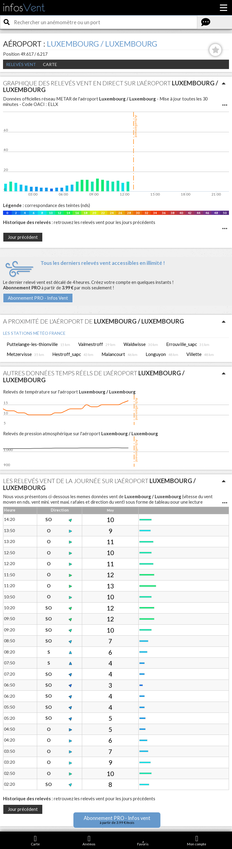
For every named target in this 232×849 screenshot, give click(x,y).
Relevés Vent (21, 64)
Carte (50, 64)
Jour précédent (23, 237)
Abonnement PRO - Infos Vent (38, 298)
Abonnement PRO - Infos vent (117, 819)
